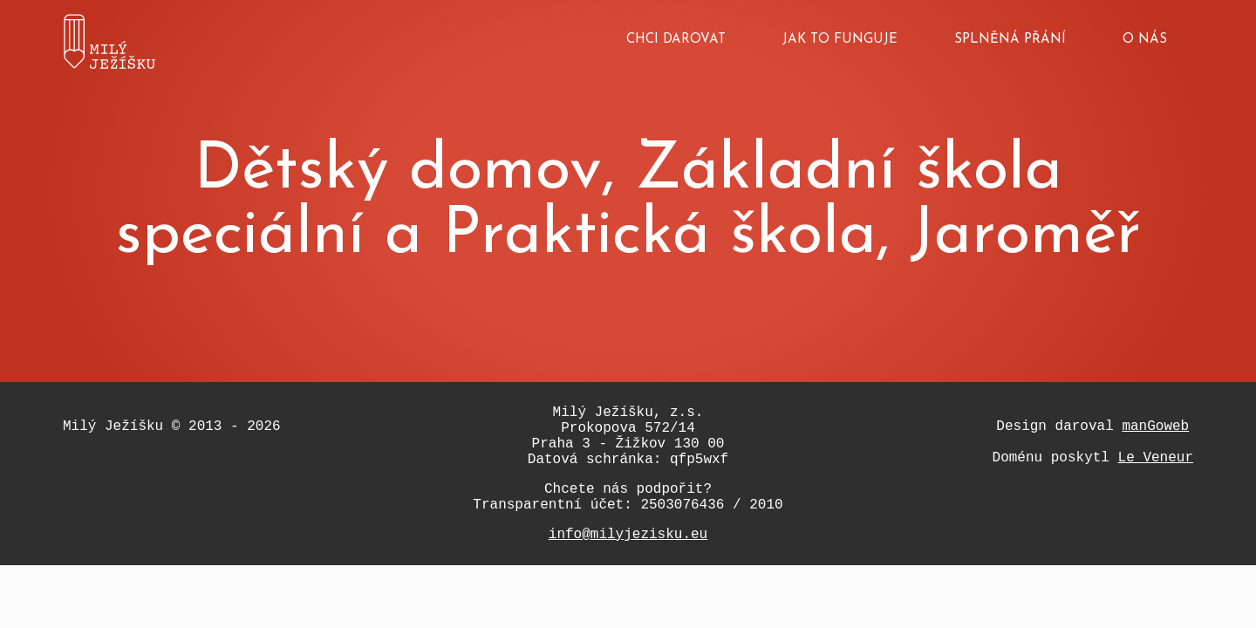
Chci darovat (676, 39)
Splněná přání (1010, 39)
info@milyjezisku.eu (628, 535)
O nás (1145, 39)
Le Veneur (1155, 458)
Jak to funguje (840, 39)
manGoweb (1155, 426)
